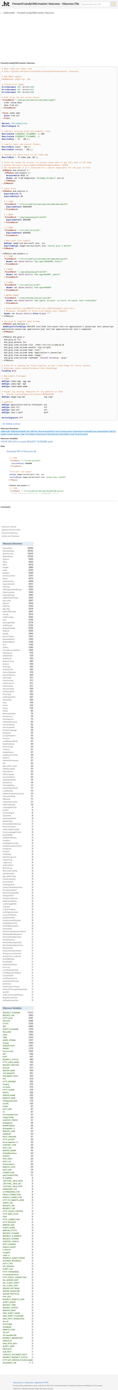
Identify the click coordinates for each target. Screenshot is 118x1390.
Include (10, 434)
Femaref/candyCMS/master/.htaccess (35, 13)
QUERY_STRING (18, 1040)
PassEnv (18, 851)
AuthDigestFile (18, 884)
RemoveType (18, 746)
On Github (7, 424)
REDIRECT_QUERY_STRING (18, 1258)
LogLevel (18, 906)
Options (16, 434)
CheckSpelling (18, 785)
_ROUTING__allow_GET (18, 1183)
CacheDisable (18, 873)
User (18, 620)
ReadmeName (18, 744)
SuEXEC (18, 992)
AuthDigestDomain (18, 912)
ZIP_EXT (18, 1332)
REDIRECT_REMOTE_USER (18, 1299)
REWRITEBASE (18, 1125)
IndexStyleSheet (18, 779)
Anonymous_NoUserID (18, 953)
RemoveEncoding (18, 870)
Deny (57, 431)
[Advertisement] (59, 36)
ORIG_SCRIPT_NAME (18, 1313)
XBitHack (18, 799)
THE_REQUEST (18, 1073)
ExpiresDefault (102, 431)
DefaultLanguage (18, 730)
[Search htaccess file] (95, 4)
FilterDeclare (18, 686)
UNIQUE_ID (18, 1340)
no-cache (21, 441)
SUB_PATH (18, 1351)
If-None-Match (18, 1164)
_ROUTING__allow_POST (18, 1186)
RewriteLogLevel (18, 857)
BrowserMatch (49, 431)
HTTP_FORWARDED (18, 1272)
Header (4, 434)
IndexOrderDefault (18, 788)
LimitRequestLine (18, 978)
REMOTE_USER (18, 1131)
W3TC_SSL (18, 1147)
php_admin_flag (18, 876)
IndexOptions (18, 719)
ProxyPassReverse (18, 898)
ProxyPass (18, 848)
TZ (18, 1112)
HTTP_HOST (18, 1018)
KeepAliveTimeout (18, 997)
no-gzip (18, 1043)
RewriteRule (64, 434)
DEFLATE (12, 441)
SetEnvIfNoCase (18, 611)
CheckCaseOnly (18, 879)
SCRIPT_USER (18, 1346)
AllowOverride (18, 688)
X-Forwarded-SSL (18, 1335)
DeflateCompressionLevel (18, 793)
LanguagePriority (18, 807)
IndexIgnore (18, 653)
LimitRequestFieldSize (18, 972)
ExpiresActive (78, 431)
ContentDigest (18, 813)
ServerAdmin (18, 882)
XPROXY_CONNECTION (18, 1197)
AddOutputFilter (18, 697)
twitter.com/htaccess (10, 536)
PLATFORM (18, 1324)
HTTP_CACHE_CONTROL (18, 1211)
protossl (18, 1067)
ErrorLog (18, 967)
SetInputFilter (18, 895)
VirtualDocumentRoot (18, 650)
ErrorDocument (66, 431)
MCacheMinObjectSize (18, 937)
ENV (18, 1026)
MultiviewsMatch (18, 901)
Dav (18, 763)
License (16, 424)
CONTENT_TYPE (18, 1145)
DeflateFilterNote (18, 837)
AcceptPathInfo (18, 735)
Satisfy (18, 633)
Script (72, 434)
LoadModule (18, 791)
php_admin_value (18, 766)
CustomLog (18, 859)
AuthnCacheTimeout (18, 986)
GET (18, 1054)
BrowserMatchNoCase (18, 824)
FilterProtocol (18, 683)
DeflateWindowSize (18, 1000)
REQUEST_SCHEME (18, 1238)
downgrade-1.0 (18, 1128)
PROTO (18, 1092)
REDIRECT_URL (18, 1208)
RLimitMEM (18, 961)
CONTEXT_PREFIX (18, 1120)
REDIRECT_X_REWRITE (18, 1236)
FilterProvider (18, 680)
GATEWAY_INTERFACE (18, 1260)
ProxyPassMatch (18, 890)
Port (27, 434)
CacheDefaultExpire (18, 981)
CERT (18, 1216)
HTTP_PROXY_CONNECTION (18, 1277)
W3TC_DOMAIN (18, 1244)
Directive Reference (10, 533)
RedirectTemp (18, 661)
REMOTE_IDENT (18, 1310)
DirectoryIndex (18, 592)
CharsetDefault (18, 796)
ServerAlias (18, 928)
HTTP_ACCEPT (18, 1139)
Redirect (32, 434)
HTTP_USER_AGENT (18, 1062)
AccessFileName (18, 915)
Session (18, 664)
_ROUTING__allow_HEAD (18, 1181)
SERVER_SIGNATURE (18, 1291)
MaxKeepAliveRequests (18, 934)
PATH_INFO (18, 1158)
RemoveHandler (18, 713)
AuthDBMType (18, 959)
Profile (18, 1106)
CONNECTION (18, 1172)
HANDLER (18, 1134)
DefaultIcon (18, 782)
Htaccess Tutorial (9, 527)
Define (18, 711)
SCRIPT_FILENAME (18, 1029)
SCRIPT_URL (18, 1203)
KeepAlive (18, 733)
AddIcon (18, 757)
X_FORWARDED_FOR (18, 1192)
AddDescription (18, 768)
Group (18, 708)
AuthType (18, 666)
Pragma (18, 1084)
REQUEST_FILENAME (37, 441)
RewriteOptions (18, 675)
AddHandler (9, 13)
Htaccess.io (18, 1382)
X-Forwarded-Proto (18, 1114)
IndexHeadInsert (18, 818)
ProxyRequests (18, 939)
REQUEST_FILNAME (18, 1233)
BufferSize (18, 984)
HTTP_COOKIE (18, 1090)
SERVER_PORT (18, 1045)
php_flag (18, 609)
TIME (18, 1037)
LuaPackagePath (18, 904)
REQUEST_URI (18, 1015)
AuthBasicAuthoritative (18, 846)
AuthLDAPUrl (18, 865)
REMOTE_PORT (18, 1329)
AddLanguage (18, 774)
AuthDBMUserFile (18, 923)
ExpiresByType (90, 431)
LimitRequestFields (18, 970)
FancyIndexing (18, 724)
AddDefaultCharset (18, 598)
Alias (18, 702)
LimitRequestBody (18, 741)
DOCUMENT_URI (17, 1363)
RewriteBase (18, 556)
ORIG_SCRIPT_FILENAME (18, 1316)
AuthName (18, 658)
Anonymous (18, 716)
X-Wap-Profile (18, 1117)
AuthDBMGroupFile (18, 926)
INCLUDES (18, 1032)
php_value (18, 600)
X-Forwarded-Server (18, 1274)
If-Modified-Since (18, 1153)
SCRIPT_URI (18, 1269)
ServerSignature (81, 434)
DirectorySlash (18, 727)
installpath (18, 1327)
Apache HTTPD (41, 1382)
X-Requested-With (18, 1101)
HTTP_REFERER (18, 1081)
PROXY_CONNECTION (18, 1194)
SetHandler (18, 700)
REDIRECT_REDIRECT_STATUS (18, 1357)
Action (18, 705)
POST (18, 1056)
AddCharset (18, 625)
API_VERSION (18, 1266)
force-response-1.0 (18, 1142)
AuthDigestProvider (18, 843)
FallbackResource (18, 722)
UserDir (18, 810)
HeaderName (18, 752)
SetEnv (18, 647)
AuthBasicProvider (18, 755)
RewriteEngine (53, 434)
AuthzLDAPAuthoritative (18, 887)
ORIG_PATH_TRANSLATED (18, 1318)
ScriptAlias (18, 854)
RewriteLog (18, 868)
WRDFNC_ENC (18, 1225)
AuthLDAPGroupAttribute (18, 995)
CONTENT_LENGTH (18, 1241)
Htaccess (29, 1382)
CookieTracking (18, 909)
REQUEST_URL (18, 1205)
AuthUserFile (18, 669)
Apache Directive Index (11, 530)
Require (18, 603)
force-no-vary (18, 1051)
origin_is (18, 1255)
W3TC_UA (18, 1161)
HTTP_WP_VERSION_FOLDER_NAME (18, 1360)
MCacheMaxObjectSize (18, 942)
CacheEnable (18, 975)
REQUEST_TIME (18, 1305)
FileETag (112, 431)
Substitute (18, 815)
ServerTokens (18, 636)
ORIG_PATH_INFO (18, 1343)
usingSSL (18, 1252)
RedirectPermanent (18, 760)
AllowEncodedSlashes (18, 920)
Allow (40, 431)
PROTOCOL (18, 1349)
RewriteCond (41, 434)
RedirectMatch (18, 642)
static (50, 441)
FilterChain (18, 677)
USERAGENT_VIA (18, 1189)
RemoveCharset (18, 826)
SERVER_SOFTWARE (18, 1288)
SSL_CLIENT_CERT (18, 1285)
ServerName (18, 771)
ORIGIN (18, 1048)
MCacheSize (18, 948)
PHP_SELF (18, 1296)
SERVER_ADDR (18, 1070)
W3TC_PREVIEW (18, 1136)
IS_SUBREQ (18, 1178)
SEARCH (18, 1156)
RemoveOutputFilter (18, 893)
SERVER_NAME (18, 1095)
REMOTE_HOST (18, 1167)
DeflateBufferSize (18, 964)
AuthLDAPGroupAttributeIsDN (18, 989)
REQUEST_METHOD (18, 1065)
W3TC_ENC (18, 1109)
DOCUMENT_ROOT (18, 1076)
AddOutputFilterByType (20, 431)
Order (22, 434)
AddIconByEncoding (18, 829)
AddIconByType (18, 804)
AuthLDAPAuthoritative (18, 950)
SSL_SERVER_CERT (18, 1280)
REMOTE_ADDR (18, 1098)
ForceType (18, 694)
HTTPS (18, 1023)
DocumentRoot (18, 777)
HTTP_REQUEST (18, 1222)
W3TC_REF (18, 1169)
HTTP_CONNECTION (18, 1219)
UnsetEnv (18, 840)
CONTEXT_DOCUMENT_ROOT (18, 1354)
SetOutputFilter (18, 622)
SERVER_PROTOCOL (18, 1294)
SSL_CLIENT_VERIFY (18, 1283)
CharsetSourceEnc (18, 802)
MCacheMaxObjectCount (18, 945)
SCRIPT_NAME (18, 1227)
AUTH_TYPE (18, 1263)
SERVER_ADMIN (18, 1150)
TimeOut (18, 749)
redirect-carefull (18, 1247)
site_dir (18, 1321)
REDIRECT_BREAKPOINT (18, 1338)
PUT (18, 1079)
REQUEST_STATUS (18, 1307)
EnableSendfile (18, 917)
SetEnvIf (18, 631)
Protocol (18, 738)
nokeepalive (18, 1123)
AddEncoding (18, 617)
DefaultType (18, 821)
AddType (33, 431)
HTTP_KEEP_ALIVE (18, 1214)
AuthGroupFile (18, 691)
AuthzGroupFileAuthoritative (18, 931)
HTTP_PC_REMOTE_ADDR (18, 1200)
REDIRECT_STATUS (18, 1059)
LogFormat (18, 862)
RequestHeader (18, 628)
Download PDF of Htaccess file (21, 451)
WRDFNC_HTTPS (18, 1230)
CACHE (4, 441)
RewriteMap (18, 835)
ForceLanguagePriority (18, 832)
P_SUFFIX (18, 1249)
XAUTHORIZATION (18, 1175)
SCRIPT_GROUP (18, 1302)
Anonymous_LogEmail (18, 956)
